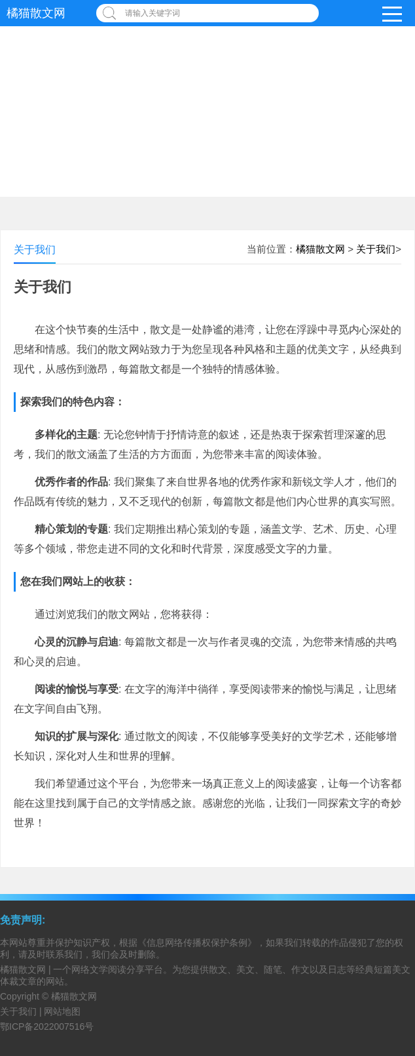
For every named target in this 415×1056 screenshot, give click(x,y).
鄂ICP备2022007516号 (47, 1026)
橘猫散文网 (36, 13)
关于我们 (375, 248)
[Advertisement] (207, 98)
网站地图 (62, 1011)
